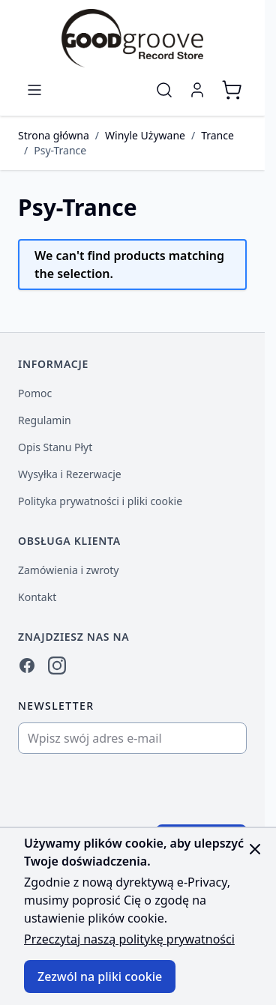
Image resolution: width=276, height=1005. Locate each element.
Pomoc (35, 393)
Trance (217, 135)
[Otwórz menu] (34, 89)
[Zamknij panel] (255, 849)
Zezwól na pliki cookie (100, 976)
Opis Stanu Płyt (55, 447)
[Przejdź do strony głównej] (132, 38)
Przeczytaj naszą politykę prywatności (129, 939)
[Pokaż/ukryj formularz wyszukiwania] (164, 89)
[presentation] (133, 789)
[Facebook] (27, 665)
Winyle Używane (145, 135)
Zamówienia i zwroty (68, 570)
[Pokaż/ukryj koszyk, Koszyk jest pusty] (232, 90)
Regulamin (44, 420)
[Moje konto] (197, 89)
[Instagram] (57, 665)
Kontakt (37, 597)
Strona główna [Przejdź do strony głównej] (53, 135)
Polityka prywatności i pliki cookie (100, 501)
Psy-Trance (60, 150)
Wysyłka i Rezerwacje (70, 474)
